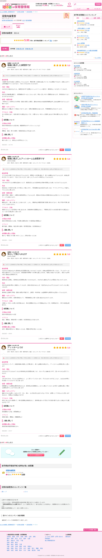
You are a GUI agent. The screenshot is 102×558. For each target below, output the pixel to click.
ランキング (97, 9)
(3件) (88, 30)
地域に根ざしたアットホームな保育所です (26, 159)
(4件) (88, 23)
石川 (20, 538)
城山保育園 (77, 65)
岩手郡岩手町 (9, 20)
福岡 (8, 550)
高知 (41, 548)
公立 (23, 20)
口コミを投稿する (36, 455)
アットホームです (15, 347)
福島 (34, 536)
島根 (12, 548)
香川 (33, 548)
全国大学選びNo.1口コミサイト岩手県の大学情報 (89, 105)
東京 (8, 540)
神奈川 (13, 540)
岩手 (17, 536)
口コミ (26, 491)
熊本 (20, 550)
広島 (20, 548)
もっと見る (98, 57)
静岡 (16, 544)
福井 (24, 538)
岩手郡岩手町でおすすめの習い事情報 (90, 130)
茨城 (8, 542)
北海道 (9, 536)
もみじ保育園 (81, 43)
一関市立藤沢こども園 (83, 28)
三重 (20, 544)
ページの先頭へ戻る (91, 529)
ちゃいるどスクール (82, 35)
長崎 (16, 550)
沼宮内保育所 (10, 470)
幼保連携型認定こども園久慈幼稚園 (87, 50)
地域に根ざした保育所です (19, 65)
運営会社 (68, 536)
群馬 (12, 542)
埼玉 (17, 540)
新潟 (8, 538)
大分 (24, 550)
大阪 (8, 546)
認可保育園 (29, 20)
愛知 (8, 544)
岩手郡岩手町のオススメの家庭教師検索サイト (90, 122)
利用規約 (47, 538)
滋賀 (20, 546)
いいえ (68, 149)
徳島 (29, 548)
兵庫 (12, 546)
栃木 (16, 542)
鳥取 (8, 548)
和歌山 (29, 546)
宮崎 (29, 550)
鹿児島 (34, 550)
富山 (16, 538)
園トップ (7, 27)
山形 (30, 536)
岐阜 (12, 544)
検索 (88, 9)
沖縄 (38, 550)
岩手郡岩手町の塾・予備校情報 (89, 113)
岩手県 (3, 20)
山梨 (29, 538)
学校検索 (98, 4)
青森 (13, 536)
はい (62, 149)
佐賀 (12, 550)
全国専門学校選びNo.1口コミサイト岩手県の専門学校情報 (90, 97)
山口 (24, 548)
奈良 (24, 546)
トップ (78, 9)
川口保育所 (77, 81)
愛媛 (37, 548)
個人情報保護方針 (50, 540)
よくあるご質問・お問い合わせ (54, 536)
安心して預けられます (17, 254)
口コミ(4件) (18, 26)
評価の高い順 (20, 48)
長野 (12, 538)
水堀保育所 (77, 73)
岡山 (16, 548)
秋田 (26, 536)
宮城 (22, 536)
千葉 (22, 540)
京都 (16, 546)
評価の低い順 (29, 48)
